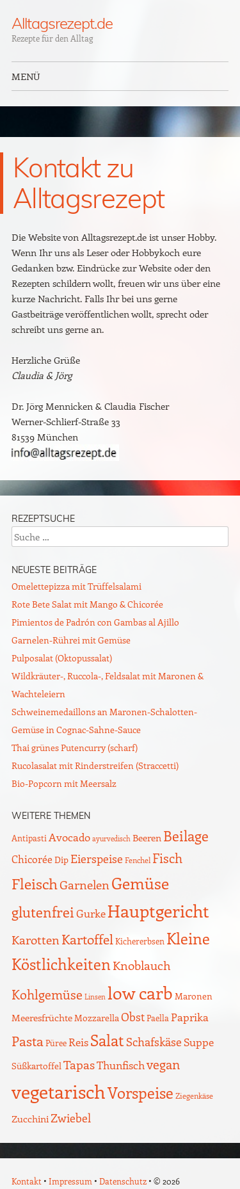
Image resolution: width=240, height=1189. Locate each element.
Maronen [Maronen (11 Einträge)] (193, 996)
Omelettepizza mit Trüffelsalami (76, 586)
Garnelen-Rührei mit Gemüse (71, 640)
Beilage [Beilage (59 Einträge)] (186, 835)
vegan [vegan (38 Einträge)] (163, 1064)
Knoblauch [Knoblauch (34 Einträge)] (142, 965)
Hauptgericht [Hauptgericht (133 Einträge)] (158, 910)
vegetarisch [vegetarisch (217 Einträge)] (59, 1091)
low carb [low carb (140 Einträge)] (140, 992)
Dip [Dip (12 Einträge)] (61, 859)
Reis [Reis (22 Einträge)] (78, 1042)
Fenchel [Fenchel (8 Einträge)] (137, 860)
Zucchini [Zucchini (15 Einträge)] (30, 1118)
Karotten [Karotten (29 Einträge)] (36, 940)
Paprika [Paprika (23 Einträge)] (190, 1016)
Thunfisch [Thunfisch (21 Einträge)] (121, 1065)
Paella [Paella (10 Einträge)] (158, 1017)
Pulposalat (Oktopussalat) (62, 658)
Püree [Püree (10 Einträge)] (56, 1042)
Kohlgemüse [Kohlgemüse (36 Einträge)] (47, 994)
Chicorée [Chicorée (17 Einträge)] (32, 859)
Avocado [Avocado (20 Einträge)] (69, 837)
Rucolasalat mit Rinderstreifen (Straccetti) (95, 765)
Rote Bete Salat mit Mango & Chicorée (87, 604)
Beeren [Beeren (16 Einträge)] (146, 837)
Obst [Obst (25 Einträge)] (133, 1016)
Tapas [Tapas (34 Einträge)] (79, 1064)
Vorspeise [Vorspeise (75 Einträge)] (140, 1093)
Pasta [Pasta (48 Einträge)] (28, 1040)
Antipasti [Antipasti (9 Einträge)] (29, 837)
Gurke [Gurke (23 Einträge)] (91, 913)
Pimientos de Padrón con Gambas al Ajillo (95, 622)
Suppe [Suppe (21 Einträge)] (199, 1042)
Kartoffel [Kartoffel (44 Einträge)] (87, 939)
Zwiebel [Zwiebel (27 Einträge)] (71, 1118)
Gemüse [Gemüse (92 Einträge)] (140, 882)
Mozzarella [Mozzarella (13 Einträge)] (96, 1017)
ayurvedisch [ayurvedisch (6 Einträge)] (111, 838)
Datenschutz (123, 1181)
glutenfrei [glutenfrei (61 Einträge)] (43, 911)
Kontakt (27, 1181)
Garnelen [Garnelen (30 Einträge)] (84, 885)
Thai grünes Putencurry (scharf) (75, 747)
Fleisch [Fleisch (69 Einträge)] (35, 883)
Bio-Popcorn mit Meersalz (64, 783)
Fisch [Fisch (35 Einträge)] (167, 858)
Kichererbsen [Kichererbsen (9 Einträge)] (139, 940)
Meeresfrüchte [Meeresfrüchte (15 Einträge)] (42, 1017)
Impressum (70, 1181)
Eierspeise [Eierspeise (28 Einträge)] (96, 858)
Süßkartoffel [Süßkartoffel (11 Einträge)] (36, 1066)
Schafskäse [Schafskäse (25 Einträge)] (154, 1041)
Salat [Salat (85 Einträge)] (107, 1040)
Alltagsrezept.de (62, 23)
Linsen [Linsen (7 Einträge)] (95, 996)
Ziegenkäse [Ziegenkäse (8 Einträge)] (194, 1095)
